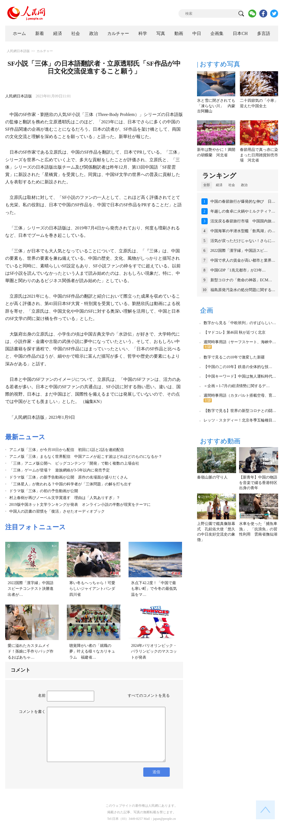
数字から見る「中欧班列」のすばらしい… (240, 323)
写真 (160, 33)
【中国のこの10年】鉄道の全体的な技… (238, 367)
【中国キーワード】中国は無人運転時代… (240, 376)
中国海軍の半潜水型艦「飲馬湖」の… (242, 231)
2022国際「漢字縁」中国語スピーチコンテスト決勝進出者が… (30, 589)
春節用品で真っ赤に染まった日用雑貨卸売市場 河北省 (259, 155)
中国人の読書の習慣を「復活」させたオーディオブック (57, 511)
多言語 (263, 33)
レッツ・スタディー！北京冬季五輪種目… (240, 420)
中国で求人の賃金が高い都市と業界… (242, 260)
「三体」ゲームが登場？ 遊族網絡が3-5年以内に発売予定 (59, 470)
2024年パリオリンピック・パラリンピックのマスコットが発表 (154, 651)
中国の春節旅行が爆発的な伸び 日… (242, 201)
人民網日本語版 (18, 51)
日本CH (240, 33)
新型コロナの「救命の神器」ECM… (241, 280)
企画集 (217, 33)
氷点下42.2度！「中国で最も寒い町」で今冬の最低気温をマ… (154, 589)
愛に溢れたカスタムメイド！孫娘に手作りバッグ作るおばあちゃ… (30, 651)
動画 (178, 33)
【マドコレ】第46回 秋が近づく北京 (235, 332)
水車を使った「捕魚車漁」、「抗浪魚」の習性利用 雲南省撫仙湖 (258, 529)
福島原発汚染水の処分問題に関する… (242, 290)
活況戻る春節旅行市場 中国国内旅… (242, 221)
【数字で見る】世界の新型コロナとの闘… (240, 411)
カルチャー (118, 33)
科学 (142, 33)
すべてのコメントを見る (149, 696)
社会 (75, 33)
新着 (39, 33)
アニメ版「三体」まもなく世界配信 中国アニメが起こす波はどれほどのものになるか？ (85, 457)
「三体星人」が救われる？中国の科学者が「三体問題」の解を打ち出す (70, 484)
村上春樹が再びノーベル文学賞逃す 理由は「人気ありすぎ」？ (64, 498)
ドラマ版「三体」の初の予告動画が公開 (43, 491)
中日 (196, 33)
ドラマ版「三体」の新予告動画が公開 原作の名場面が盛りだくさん (68, 477)
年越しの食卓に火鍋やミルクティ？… (242, 211)
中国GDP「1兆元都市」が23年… (238, 270)
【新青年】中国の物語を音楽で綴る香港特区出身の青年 (258, 482)
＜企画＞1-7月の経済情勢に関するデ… (237, 386)
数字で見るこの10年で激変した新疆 (234, 357)
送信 (156, 772)
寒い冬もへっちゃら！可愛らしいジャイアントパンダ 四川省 (94, 589)
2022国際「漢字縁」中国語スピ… (239, 251)
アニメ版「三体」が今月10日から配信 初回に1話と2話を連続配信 (66, 450)
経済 (57, 33)
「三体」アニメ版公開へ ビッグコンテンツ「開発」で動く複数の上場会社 (74, 463)
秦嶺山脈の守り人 (212, 477)
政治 (93, 33)
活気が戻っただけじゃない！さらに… (242, 241)
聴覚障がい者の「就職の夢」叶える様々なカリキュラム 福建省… (92, 651)
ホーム (19, 33)
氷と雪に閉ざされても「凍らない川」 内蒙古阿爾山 (216, 105)
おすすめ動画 (220, 441)
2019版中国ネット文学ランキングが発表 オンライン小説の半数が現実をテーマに (80, 505)
